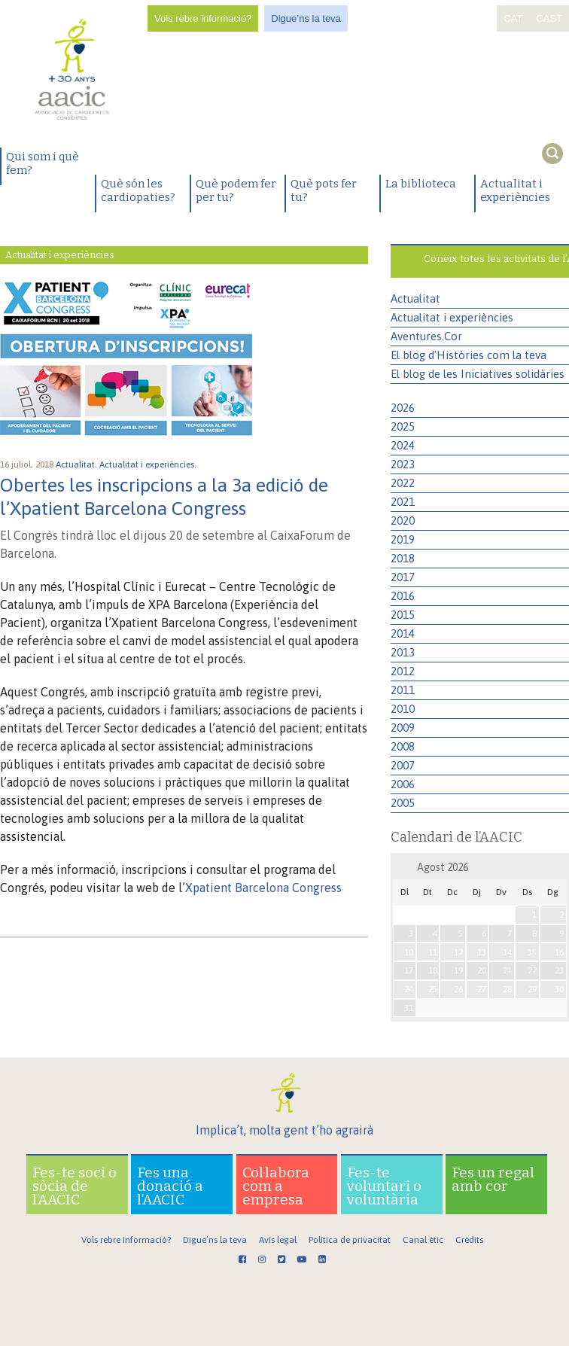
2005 (403, 802)
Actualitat (415, 298)
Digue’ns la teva (306, 18)
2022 (403, 483)
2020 (403, 520)
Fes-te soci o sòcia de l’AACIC (74, 1186)
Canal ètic (423, 1240)
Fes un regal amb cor (493, 1179)
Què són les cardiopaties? (138, 190)
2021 (403, 501)
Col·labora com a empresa (275, 1186)
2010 (403, 708)
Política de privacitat (350, 1240)
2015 (403, 614)
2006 (403, 784)
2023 (403, 464)
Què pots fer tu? (324, 190)
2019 (403, 539)
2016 (403, 595)
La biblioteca (420, 183)
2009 (403, 727)
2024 (403, 445)
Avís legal (278, 1240)
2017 (403, 577)
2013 (403, 652)
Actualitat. (77, 464)
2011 (403, 690)
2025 (403, 426)
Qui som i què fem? (42, 163)
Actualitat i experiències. (149, 464)
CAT (513, 18)
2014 (403, 633)
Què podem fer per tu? (236, 190)
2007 (403, 765)
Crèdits (469, 1240)
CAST (549, 18)
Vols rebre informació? (202, 18)
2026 (403, 407)
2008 (403, 746)
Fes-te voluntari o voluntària (384, 1186)
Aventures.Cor (426, 336)
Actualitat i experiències (515, 190)
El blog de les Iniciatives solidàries (477, 373)
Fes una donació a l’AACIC (170, 1186)
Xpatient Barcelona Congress (263, 887)
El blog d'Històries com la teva (468, 355)
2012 (403, 671)
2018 (403, 558)
